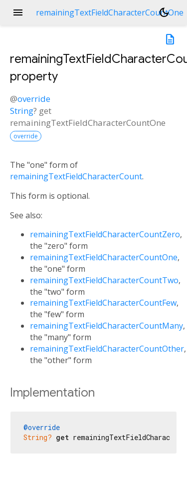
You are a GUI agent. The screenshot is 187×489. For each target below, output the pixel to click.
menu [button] (18, 12)
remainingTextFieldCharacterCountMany (106, 325)
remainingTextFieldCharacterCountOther (107, 348)
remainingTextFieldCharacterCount (76, 176)
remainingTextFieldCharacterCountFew (103, 302)
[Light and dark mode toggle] (164, 12)
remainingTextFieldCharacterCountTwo (104, 280)
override (33, 98)
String (21, 110)
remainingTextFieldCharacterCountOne (104, 257)
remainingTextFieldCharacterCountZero (105, 234)
